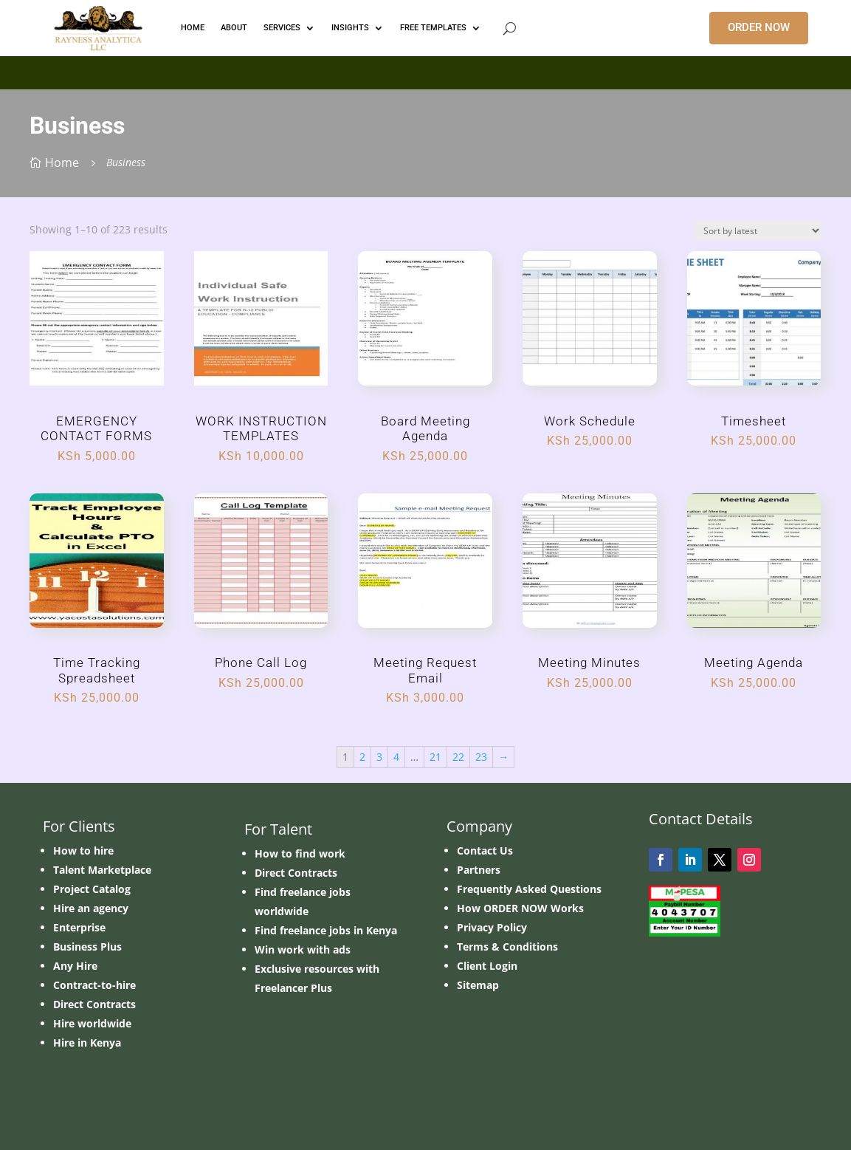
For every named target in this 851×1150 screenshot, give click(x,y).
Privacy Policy (492, 927)
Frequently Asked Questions (529, 889)
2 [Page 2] (362, 757)
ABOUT (234, 27)
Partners (478, 870)
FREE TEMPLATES (433, 27)
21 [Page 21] (435, 757)
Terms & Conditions (507, 946)
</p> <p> (425, 70)
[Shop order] (758, 231)
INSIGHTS (350, 27)
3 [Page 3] (379, 757)
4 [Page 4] (396, 757)
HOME (192, 27)
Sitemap (478, 985)
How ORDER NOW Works (520, 908)
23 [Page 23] (481, 757)
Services (281, 27)
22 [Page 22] (458, 757)
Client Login (487, 966)
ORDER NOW (759, 27)
